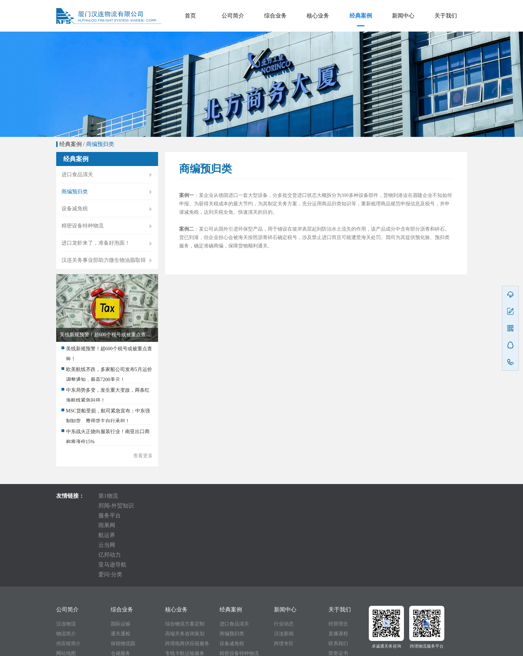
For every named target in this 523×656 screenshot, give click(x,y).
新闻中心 (403, 16)
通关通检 (120, 566)
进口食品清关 (107, 175)
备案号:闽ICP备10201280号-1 (293, 648)
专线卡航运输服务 (184, 585)
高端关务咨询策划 (184, 566)
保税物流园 (123, 575)
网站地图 (66, 585)
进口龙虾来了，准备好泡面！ (107, 251)
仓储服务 (120, 585)
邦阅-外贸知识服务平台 (162, 507)
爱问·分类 (397, 507)
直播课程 (338, 566)
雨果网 (215, 507)
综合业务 (275, 16)
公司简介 (233, 16)
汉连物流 (66, 556)
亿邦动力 (315, 507)
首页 (190, 16)
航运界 (247, 507)
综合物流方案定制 (184, 556)
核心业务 (318, 16)
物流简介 (66, 566)
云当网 (280, 507)
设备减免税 (107, 213)
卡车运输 (120, 595)
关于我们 (445, 16)
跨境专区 (284, 575)
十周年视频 (340, 595)
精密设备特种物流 (107, 232)
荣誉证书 (338, 585)
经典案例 (360, 16)
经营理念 (338, 556)
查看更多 (143, 466)
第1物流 (108, 507)
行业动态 (284, 556)
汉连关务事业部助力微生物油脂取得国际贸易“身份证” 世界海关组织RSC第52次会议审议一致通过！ (107, 273)
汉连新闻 (284, 566)
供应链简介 (68, 575)
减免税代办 (123, 605)
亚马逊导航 (356, 507)
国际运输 (120, 556)
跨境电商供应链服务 (187, 575)
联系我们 (338, 575)
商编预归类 (100, 144)
